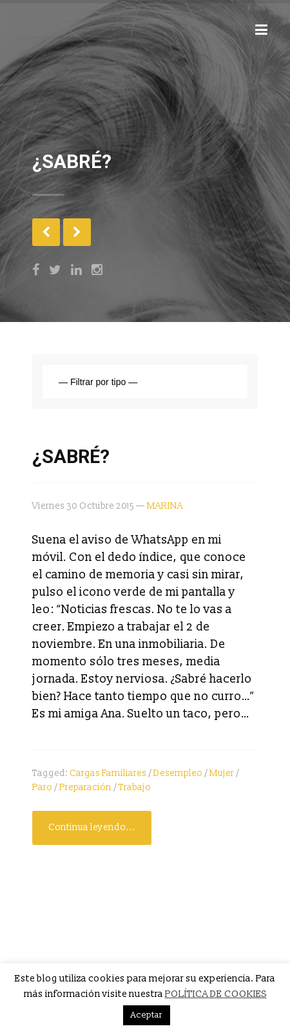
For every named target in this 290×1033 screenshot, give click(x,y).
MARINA (165, 505)
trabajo (135, 787)
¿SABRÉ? (71, 457)
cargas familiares (108, 773)
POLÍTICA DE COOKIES (216, 994)
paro (42, 787)
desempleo (177, 773)
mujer (221, 773)
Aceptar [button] (146, 1015)
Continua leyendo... (91, 827)
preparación (85, 787)
